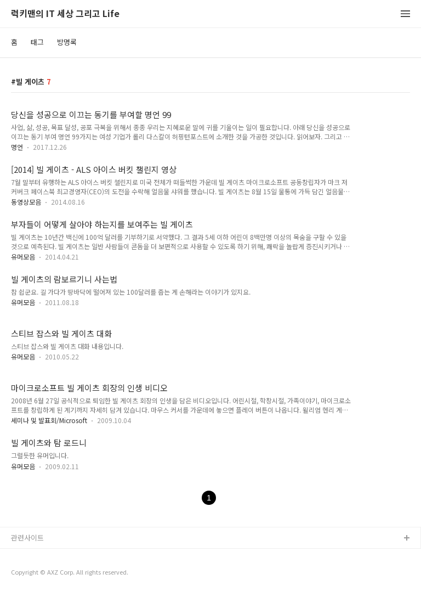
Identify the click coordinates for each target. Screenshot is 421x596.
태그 (37, 42)
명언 (17, 146)
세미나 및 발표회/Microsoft (49, 420)
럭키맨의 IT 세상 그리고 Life (65, 14)
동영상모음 (26, 201)
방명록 (67, 42)
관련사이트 (27, 537)
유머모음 (23, 256)
